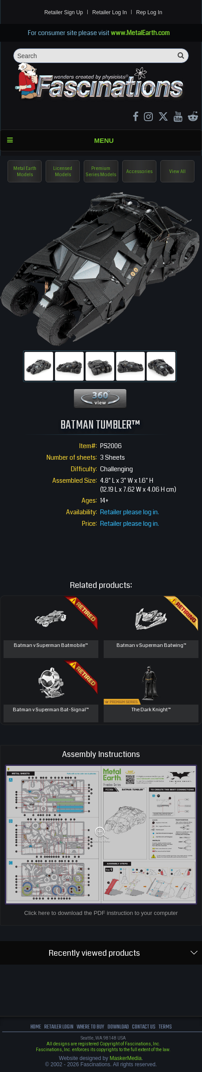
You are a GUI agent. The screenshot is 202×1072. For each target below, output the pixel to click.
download (118, 1027)
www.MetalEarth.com (140, 32)
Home (36, 1027)
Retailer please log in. (129, 512)
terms (165, 1027)
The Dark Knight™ (151, 710)
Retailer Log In (109, 12)
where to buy (90, 1027)
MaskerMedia (126, 1058)
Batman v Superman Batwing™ (151, 645)
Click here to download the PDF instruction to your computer (101, 913)
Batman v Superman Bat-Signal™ (51, 710)
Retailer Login (59, 1027)
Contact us (143, 1027)
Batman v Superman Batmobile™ (51, 645)
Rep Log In (149, 12)
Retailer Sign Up (63, 12)
